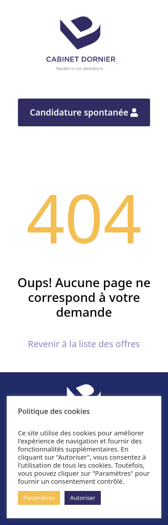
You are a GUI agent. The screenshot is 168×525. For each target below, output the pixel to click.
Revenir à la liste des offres (84, 344)
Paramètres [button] (39, 498)
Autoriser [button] (82, 498)
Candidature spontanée (84, 112)
